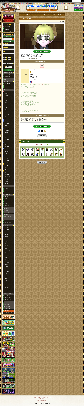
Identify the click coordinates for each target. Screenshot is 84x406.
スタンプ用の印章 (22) (7, 212)
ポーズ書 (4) (6, 210)
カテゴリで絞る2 (5, 47)
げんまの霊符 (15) (7, 304)
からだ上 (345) (7, 128)
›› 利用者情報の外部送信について (42, 400)
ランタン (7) (6, 183)
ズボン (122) (6, 144)
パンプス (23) (7, 160)
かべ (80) (6, 280)
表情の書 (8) (6, 214)
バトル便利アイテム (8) (8, 74)
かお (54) (6, 169)
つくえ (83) (6, 243)
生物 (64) (6, 203)
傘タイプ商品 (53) (7, 179)
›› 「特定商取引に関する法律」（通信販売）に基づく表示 (42, 397)
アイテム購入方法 (26, 14)
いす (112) (6, 245)
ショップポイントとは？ (37, 14)
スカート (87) (7, 146)
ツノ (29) (6, 125)
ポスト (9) (6, 287)
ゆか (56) (6, 248)
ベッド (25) (6, 241)
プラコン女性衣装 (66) (8, 297)
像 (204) (6, 257)
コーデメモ (78, 8)
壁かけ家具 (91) (7, 259)
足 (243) (6, 155)
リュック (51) (7, 174)
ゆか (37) (6, 278)
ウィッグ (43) (7, 123)
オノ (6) (6, 104)
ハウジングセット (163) (8, 85)
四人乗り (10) (7, 191)
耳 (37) (6, 167)
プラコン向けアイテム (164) (7, 293)
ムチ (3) (6, 109)
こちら (22, 105)
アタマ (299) (6, 121)
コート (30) (6, 137)
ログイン (8, 20)
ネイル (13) (6, 153)
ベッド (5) (6, 269)
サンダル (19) (7, 162)
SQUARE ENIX (5, 1)
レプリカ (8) (6, 196)
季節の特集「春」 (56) (7, 29)
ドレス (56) (6, 132)
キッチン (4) (6, 255)
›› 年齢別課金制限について (42, 398)
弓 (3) (5, 116)
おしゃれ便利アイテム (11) (8, 76)
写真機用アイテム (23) (7, 216)
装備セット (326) (7, 83)
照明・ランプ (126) (7, 252)
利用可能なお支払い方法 (57, 14)
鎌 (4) (5, 118)
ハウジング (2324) (5, 225)
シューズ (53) (7, 158)
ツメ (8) (6, 107)
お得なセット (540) (6, 81)
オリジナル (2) (7, 205)
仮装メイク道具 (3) (7, 79)
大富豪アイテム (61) (7, 308)
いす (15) (6, 276)
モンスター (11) (7, 200)
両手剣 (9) (6, 95)
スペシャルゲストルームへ (8, 16)
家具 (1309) (6, 236)
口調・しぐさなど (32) (8, 299)
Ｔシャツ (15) (7, 139)
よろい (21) (6, 135)
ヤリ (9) (6, 102)
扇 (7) (5, 111)
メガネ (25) (6, 165)
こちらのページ (40, 84)
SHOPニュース (78, 10)
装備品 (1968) (5, 89)
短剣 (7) (6, 97)
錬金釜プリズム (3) (7, 306)
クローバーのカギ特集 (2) (8, 31)
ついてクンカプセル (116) (6, 194)
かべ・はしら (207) (7, 250)
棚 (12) (6, 273)
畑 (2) (5, 285)
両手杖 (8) (6, 100)
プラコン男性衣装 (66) (8, 295)
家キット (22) (7, 229)
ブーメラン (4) (7, 114)
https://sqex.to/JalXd (24, 106)
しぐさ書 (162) (6, 208)
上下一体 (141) (7, 130)
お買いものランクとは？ (47, 14)
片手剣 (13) (6, 93)
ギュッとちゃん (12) (7, 176)
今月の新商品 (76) (7, 26)
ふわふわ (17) (7, 172)
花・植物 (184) (7, 266)
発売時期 (4, 55)
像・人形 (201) (7, 271)
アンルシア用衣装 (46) (8, 222)
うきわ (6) (6, 181)
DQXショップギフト (7, 310)
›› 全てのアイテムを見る (8, 312)
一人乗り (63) (7, 188)
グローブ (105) (7, 151)
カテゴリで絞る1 (5, 43)
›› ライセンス (42, 401)
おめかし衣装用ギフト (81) (7, 218)
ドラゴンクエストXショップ (42, 6)
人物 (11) (6, 198)
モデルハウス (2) (7, 227)
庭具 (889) (6, 264)
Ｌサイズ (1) (6, 234)
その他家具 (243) (7, 262)
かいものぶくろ (78, 5)
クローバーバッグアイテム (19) (7, 72)
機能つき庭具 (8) (7, 283)
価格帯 (4, 51)
